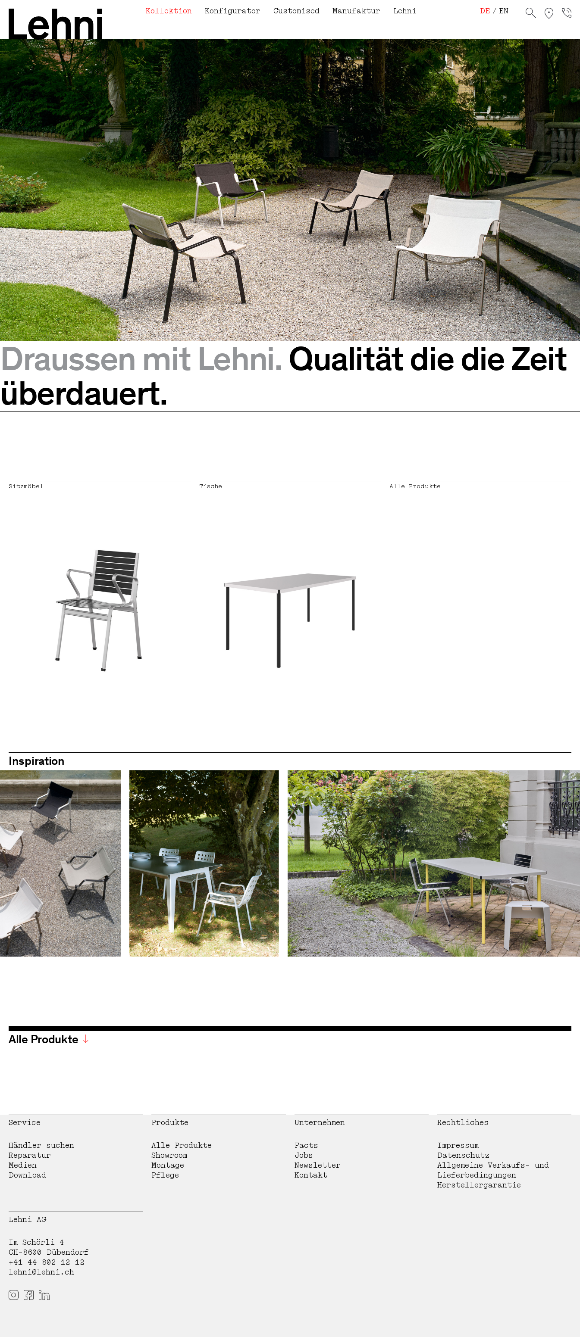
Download (27, 1175)
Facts (306, 1145)
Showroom (169, 1155)
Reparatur (30, 1155)
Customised (296, 11)
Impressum (458, 1145)
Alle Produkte (181, 1145)
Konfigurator (232, 11)
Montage (167, 1165)
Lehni (405, 11)
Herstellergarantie (479, 1185)
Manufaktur (356, 11)
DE (485, 11)
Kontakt (311, 1175)
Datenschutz (463, 1155)
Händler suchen (41, 1145)
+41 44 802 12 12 (47, 1262)
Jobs (304, 1155)
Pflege (165, 1175)
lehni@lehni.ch (41, 1272)
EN (503, 11)
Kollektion (169, 11)
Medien (23, 1165)
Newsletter (318, 1165)
